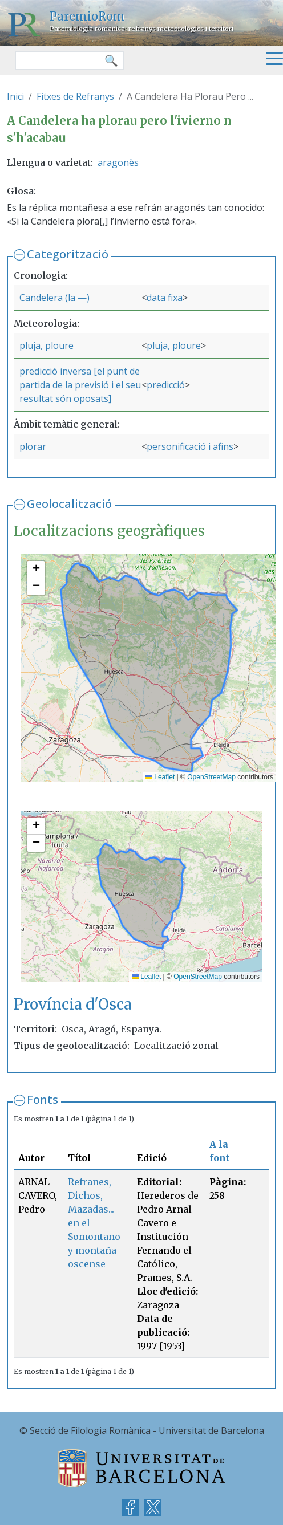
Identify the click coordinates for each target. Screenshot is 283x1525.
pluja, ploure (46, 345)
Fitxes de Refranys (75, 96)
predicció (166, 385)
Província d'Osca (73, 1004)
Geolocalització (69, 503)
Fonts (42, 1099)
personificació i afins (190, 446)
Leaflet (160, 777)
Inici (15, 96)
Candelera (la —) (54, 297)
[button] (36, 569)
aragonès (118, 162)
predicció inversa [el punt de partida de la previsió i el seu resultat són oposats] (80, 385)
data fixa (165, 297)
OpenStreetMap (211, 777)
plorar (32, 446)
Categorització (67, 254)
